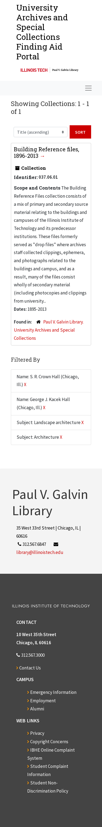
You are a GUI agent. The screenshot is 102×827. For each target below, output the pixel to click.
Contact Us (30, 668)
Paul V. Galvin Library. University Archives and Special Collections (49, 330)
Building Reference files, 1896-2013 (46, 152)
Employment (43, 701)
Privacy (37, 733)
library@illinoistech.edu (39, 552)
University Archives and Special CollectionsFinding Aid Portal (42, 32)
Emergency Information (53, 692)
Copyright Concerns (49, 742)
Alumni (37, 709)
